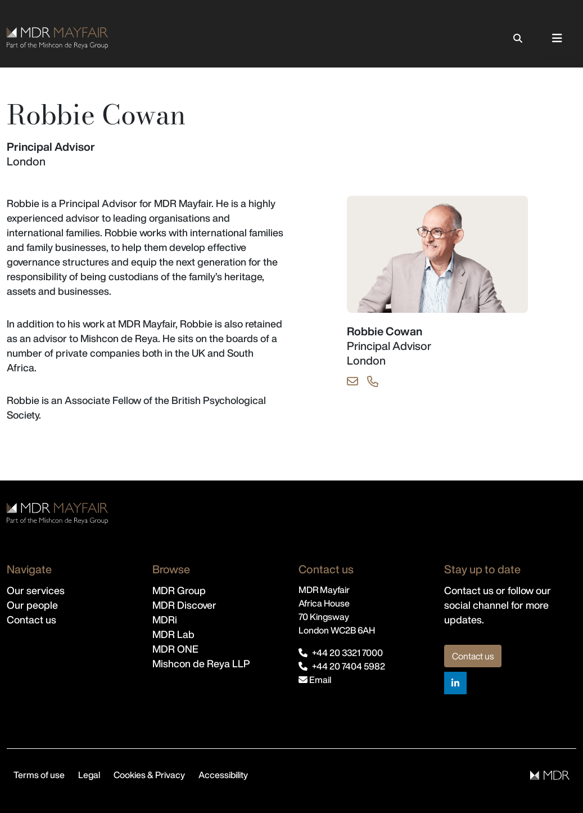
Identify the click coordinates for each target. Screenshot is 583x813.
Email (315, 679)
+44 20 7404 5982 (348, 666)
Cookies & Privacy (149, 774)
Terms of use (39, 774)
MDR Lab (173, 634)
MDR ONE (175, 648)
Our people (32, 605)
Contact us (31, 619)
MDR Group (179, 590)
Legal (89, 774)
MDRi (164, 619)
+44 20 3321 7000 (347, 652)
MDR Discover (184, 605)
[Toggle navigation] (557, 38)
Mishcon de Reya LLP (201, 663)
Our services (36, 590)
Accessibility (223, 774)
